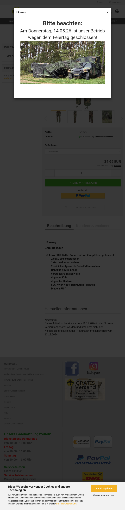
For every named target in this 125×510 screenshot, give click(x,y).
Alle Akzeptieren (103, 488)
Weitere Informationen (104, 495)
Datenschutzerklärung (66, 504)
